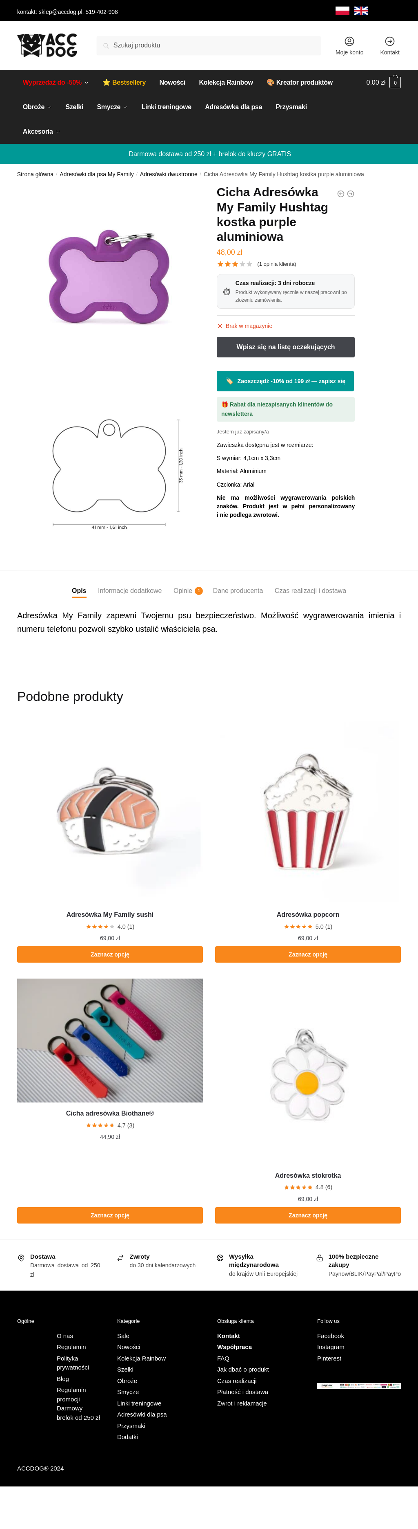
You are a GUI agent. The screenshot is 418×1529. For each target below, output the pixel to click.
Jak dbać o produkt (243, 1369)
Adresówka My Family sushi (110, 914)
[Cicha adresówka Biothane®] (110, 1040)
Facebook (330, 1335)
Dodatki (127, 1436)
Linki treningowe (139, 1403)
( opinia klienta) (276, 264)
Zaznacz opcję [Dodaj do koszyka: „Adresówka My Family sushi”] (110, 954)
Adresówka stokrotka (308, 1175)
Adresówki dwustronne (169, 174)
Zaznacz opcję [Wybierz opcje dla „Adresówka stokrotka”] (308, 1215)
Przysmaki (131, 1425)
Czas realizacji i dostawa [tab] (310, 590)
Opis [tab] (79, 590)
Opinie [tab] (182, 591)
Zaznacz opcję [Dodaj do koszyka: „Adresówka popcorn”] (308, 954)
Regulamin (71, 1346)
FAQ (223, 1358)
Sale (123, 1335)
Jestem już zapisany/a (243, 432)
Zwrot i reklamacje (242, 1403)
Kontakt (389, 46)
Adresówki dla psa (142, 1414)
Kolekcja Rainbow (141, 1358)
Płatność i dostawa (242, 1391)
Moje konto (349, 46)
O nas (65, 1335)
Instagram (331, 1346)
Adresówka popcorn (308, 914)
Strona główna (35, 174)
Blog (63, 1378)
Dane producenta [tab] (238, 590)
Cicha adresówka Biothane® (110, 1113)
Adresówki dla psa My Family (96, 174)
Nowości (128, 1346)
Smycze (128, 1391)
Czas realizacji (237, 1380)
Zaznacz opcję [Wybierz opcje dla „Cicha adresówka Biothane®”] (110, 1215)
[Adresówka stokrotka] (308, 1072)
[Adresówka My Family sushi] (110, 811)
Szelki (125, 1369)
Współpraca (234, 1346)
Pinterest (329, 1358)
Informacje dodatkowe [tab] (130, 590)
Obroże (127, 1380)
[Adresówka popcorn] (308, 811)
